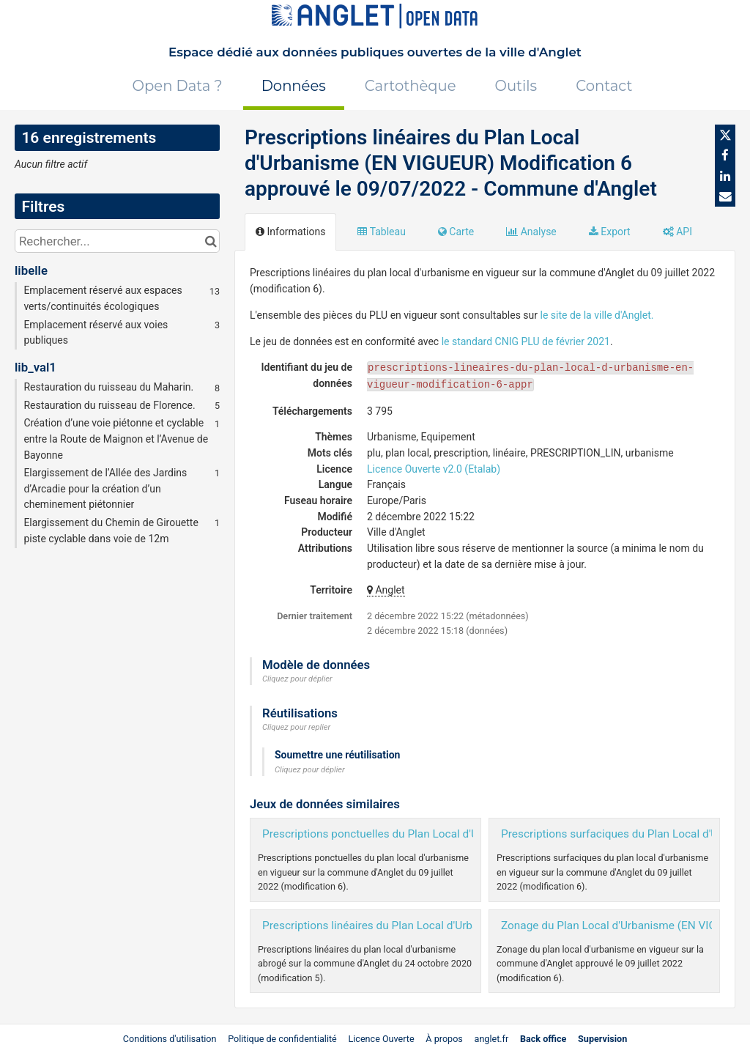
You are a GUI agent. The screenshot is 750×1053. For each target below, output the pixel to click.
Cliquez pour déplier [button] (297, 679)
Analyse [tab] (531, 231)
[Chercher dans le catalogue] (210, 241)
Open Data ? (178, 86)
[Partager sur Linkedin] (725, 176)
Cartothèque (410, 86)
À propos (444, 1038)
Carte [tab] (456, 231)
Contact (604, 86)
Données (293, 86)
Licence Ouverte (381, 1038)
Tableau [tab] (381, 231)
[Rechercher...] (117, 241)
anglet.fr (492, 1038)
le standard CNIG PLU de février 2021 (526, 341)
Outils (516, 86)
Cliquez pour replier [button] (296, 727)
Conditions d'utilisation (171, 1038)
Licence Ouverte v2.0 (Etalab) (433, 469)
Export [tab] (610, 231)
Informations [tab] (290, 231)
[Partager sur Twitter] (725, 135)
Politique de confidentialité (283, 1038)
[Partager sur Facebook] (725, 155)
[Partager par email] (725, 196)
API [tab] (677, 231)
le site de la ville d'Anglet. (597, 315)
